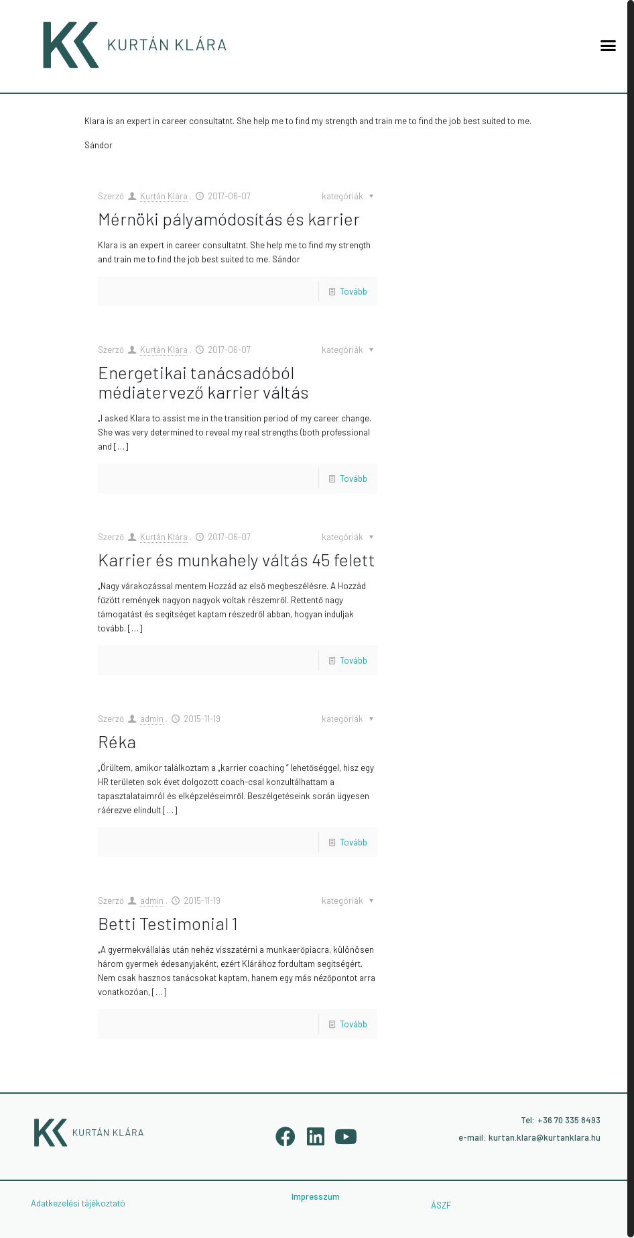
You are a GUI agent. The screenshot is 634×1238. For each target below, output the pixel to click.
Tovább (353, 291)
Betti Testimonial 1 (168, 923)
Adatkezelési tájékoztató (78, 1203)
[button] (608, 45)
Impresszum (316, 1196)
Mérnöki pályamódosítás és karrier (229, 218)
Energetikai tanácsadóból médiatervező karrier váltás (203, 382)
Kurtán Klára (164, 196)
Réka (117, 741)
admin (152, 718)
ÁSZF (441, 1205)
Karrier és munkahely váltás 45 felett (236, 559)
